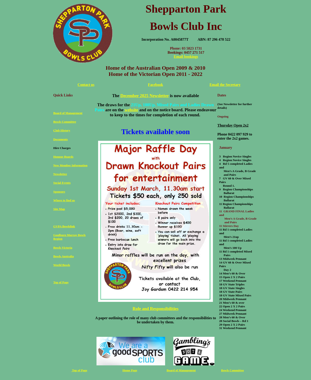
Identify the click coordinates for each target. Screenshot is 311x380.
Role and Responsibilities (156, 308)
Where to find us (64, 200)
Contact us (86, 85)
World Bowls (61, 265)
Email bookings (186, 56)
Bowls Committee (64, 121)
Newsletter (60, 174)
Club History (61, 130)
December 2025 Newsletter (144, 95)
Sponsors (59, 191)
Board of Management (67, 113)
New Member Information (70, 165)
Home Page (130, 370)
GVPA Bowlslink (64, 226)
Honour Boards (63, 156)
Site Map (59, 209)
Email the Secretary (225, 85)
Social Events (62, 182)
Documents (60, 139)
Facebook (155, 85)
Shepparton (172, 9)
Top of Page (61, 282)
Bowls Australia (63, 256)
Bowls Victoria (62, 247)
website (130, 109)
